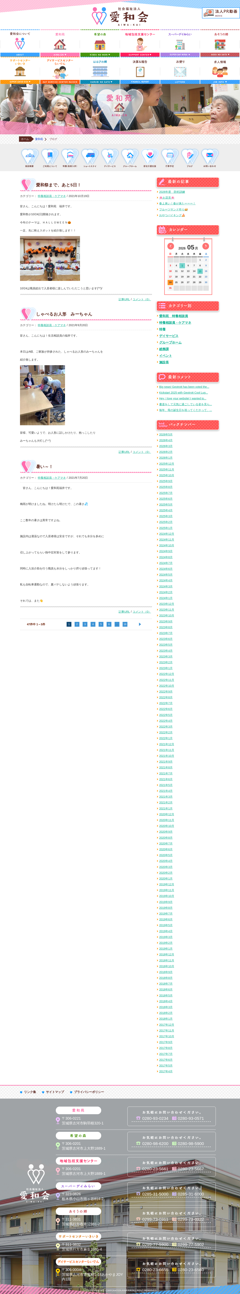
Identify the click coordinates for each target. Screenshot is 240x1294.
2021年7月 (166, 773)
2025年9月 (166, 481)
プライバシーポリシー (89, 1092)
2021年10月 (166, 755)
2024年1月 (166, 598)
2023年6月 (166, 638)
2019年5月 (166, 925)
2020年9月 (166, 831)
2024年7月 (166, 563)
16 (125, 624)
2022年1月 (166, 738)
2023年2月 (166, 662)
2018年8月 (166, 977)
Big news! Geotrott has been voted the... (184, 386)
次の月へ (205, 246)
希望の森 (100, 43)
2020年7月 (166, 843)
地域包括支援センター (140, 43)
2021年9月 (166, 761)
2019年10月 (166, 896)
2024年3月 (166, 586)
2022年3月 (166, 726)
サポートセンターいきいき (20, 70)
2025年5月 (166, 504)
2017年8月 (166, 1048)
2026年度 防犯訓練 (172, 191)
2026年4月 (166, 440)
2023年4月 (166, 650)
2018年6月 (166, 989)
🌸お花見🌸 (166, 197)
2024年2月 (166, 592)
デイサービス (168, 336)
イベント (165, 355)
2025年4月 (166, 510)
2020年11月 (166, 820)
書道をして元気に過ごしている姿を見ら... (185, 404)
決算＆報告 (140, 70)
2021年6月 (166, 779)
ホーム (25, 139)
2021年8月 (166, 767)
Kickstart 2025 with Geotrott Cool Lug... (183, 392)
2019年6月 (166, 919)
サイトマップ (55, 1092)
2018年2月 (166, 1012)
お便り (180, 70)
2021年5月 (166, 785)
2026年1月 (166, 457)
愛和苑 (60, 43)
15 (200, 271)
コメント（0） (142, 299)
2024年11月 (166, 539)
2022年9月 (166, 691)
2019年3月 (166, 937)
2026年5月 (166, 434)
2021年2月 (166, 802)
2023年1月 (166, 668)
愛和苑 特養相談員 (173, 316)
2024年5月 (166, 574)
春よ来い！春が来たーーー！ (177, 203)
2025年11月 (166, 469)
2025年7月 (166, 493)
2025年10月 (166, 475)
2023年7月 (166, 633)
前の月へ (170, 246)
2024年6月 (166, 568)
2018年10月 (166, 966)
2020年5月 (166, 855)
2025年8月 (166, 487)
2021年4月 (166, 790)
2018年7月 (166, 983)
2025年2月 (166, 522)
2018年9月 (166, 972)
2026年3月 (166, 446)
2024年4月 (166, 580)
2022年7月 (166, 703)
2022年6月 (166, 709)
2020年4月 (166, 861)
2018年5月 (166, 995)
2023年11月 (166, 609)
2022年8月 (166, 697)
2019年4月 (166, 931)
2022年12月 (166, 674)
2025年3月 (166, 516)
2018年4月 (166, 1001)
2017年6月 (166, 1059)
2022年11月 (166, 680)
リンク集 (30, 1092)
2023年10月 (166, 615)
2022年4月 (166, 720)
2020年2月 (166, 872)
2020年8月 (166, 837)
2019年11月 (166, 890)
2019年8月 (166, 907)
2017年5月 (166, 1065)
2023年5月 (166, 644)
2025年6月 (166, 498)
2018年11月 (166, 960)
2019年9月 (166, 902)
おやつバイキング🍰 (172, 215)
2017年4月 (166, 1071)
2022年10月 (166, 685)
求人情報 (220, 70)
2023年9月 (166, 621)
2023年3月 (166, 656)
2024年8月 (166, 557)
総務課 (164, 349)
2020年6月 (166, 849)
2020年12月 (166, 814)
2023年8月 (166, 627)
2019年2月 (166, 942)
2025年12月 (166, 463)
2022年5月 (166, 715)
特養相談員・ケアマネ (52, 196)
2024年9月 (166, 551)
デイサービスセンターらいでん (60, 70)
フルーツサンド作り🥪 (173, 209)
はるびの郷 (100, 70)
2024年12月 (166, 533)
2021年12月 (166, 744)
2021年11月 (166, 750)
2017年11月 (166, 1030)
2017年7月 (166, 1054)
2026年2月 (166, 451)
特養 (162, 329)
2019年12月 (166, 884)
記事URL (124, 299)
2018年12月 (166, 954)
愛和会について (20, 43)
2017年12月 (166, 1024)
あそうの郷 (220, 43)
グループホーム (170, 342)
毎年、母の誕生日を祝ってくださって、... (185, 410)
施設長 (164, 362)
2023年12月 (166, 603)
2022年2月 (166, 732)
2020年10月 (166, 825)
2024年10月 (166, 545)
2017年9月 (166, 1042)
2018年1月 (166, 1018)
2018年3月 (166, 1007)
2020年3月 (166, 867)
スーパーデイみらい (180, 43)
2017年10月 (166, 1036)
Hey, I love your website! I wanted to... (182, 398)
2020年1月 (166, 878)
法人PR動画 (221, 12)
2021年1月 (166, 808)
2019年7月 (166, 913)
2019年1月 (166, 948)
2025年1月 (166, 528)
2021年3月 (166, 796)
